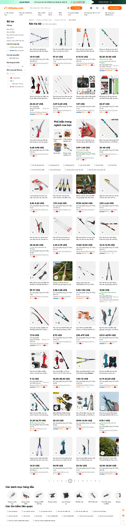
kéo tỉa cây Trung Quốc (85, 516)
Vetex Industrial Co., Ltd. (61, 472)
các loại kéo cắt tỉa (28, 511)
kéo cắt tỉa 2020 (84, 165)
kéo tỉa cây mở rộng (99, 511)
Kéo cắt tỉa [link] (72, 20)
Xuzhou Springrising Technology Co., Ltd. (39, 154)
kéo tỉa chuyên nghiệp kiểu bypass (18, 520)
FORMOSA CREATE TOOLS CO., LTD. (86, 385)
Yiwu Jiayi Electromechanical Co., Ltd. (109, 341)
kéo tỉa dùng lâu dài (37, 165)
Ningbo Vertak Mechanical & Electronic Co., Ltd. (86, 251)
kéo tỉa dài (26, 516)
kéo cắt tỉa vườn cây (63, 511)
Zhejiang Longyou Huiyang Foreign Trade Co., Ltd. (62, 296)
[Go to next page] (99, 481)
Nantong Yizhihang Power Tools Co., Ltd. (39, 112)
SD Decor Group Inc (82, 296)
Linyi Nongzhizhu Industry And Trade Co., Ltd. (39, 209)
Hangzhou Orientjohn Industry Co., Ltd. (39, 343)
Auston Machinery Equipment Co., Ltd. (109, 385)
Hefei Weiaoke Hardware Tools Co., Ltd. (62, 110)
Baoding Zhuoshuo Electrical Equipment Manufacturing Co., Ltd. (39, 254)
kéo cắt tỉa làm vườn (37, 170)
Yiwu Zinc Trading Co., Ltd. (38, 428)
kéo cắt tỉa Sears (55, 170)
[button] (68, 8)
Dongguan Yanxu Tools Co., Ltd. (62, 385)
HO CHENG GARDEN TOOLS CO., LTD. (109, 251)
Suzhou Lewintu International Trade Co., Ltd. (109, 430)
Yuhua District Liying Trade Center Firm (86, 427)
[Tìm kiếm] (76, 8)
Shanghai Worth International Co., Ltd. (109, 209)
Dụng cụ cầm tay (60, 20)
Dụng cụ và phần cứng (44, 20)
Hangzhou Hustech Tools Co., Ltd (86, 158)
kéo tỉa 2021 (98, 165)
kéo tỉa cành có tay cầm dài (74, 170)
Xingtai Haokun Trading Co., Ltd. (62, 209)
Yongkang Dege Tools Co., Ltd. (109, 154)
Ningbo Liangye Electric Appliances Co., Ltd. (109, 68)
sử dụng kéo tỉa (53, 165)
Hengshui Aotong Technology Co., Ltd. (109, 110)
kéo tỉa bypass (12, 511)
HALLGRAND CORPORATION (109, 300)
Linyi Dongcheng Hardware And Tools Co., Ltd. (86, 63)
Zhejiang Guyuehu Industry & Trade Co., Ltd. (86, 341)
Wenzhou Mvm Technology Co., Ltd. (39, 385)
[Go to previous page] (49, 481)
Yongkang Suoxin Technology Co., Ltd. (39, 296)
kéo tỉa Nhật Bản (52, 516)
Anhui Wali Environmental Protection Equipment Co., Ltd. (39, 63)
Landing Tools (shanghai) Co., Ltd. (62, 341)
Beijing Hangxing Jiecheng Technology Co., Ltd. (86, 209)
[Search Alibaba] (47, 8)
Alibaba (31, 20)
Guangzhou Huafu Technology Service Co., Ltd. (62, 427)
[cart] (97, 8)
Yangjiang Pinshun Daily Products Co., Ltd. (86, 110)
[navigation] (15, 251)
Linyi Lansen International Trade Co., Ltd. (62, 251)
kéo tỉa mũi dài (12, 516)
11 (95, 481)
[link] (123, 510)
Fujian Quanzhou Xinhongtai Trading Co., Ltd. (62, 63)
